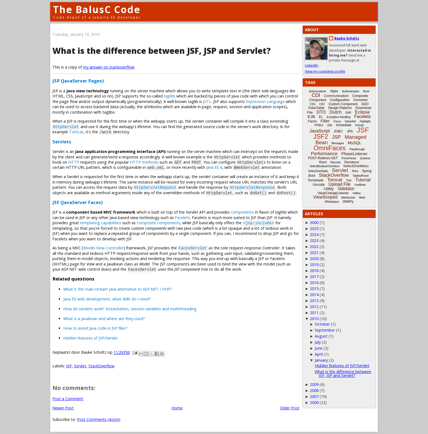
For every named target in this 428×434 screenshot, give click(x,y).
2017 (314, 276)
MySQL (354, 142)
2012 (314, 306)
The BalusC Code (97, 9)
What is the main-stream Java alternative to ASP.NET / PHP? (117, 289)
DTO (321, 112)
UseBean (359, 184)
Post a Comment (67, 398)
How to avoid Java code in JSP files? (95, 328)
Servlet (80, 365)
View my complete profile (325, 71)
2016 (314, 282)
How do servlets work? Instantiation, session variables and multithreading (130, 308)
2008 (314, 390)
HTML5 (318, 125)
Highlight (365, 121)
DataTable (316, 108)
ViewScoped (325, 197)
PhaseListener (354, 153)
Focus (337, 121)
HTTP (73, 162)
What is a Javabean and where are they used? (104, 318)
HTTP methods (144, 162)
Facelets (182, 217)
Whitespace (332, 201)
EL (321, 117)
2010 (314, 318)
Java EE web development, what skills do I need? (107, 299)
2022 (314, 246)
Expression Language (265, 101)
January (321, 360)
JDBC (338, 131)
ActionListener (317, 91)
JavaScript (320, 131)
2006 (314, 402)
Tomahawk (315, 180)
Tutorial (363, 179)
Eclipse (362, 112)
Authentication (350, 91)
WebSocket (348, 197)
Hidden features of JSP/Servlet (90, 338)
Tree (348, 180)
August (321, 336)
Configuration (339, 100)
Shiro (355, 171)
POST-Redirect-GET (323, 158)
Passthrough (357, 149)
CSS (313, 104)
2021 (314, 252)
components (242, 212)
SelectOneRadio (318, 171)
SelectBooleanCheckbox (324, 166)
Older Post (289, 408)
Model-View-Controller (103, 247)
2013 (314, 300)
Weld (362, 197)
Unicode (319, 185)
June (318, 348)
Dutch (335, 112)
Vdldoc (356, 193)
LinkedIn (311, 65)
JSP (69, 365)
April (319, 354)
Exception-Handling (338, 117)
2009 (314, 384)
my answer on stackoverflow (108, 67)
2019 (314, 264)
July (318, 342)
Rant (322, 162)
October (322, 324)
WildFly (348, 201)
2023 (314, 240)
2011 (314, 312)
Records (336, 162)
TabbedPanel (360, 175)
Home (177, 408)
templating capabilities (100, 222)
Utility (329, 188)
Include (359, 125)
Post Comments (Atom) (98, 419)
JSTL (207, 101)
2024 (314, 234)
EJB (311, 116)
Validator (346, 188)
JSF (363, 130)
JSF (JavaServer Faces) (77, 202)
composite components (158, 222)
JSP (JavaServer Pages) (78, 81)
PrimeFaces (349, 158)
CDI (316, 95)
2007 (314, 396)
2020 (314, 258)
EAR (348, 112)
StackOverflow (101, 365)
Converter (360, 100)
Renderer (351, 162)
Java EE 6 (214, 167)
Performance (324, 153)
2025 (314, 228)
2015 (314, 288)
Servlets (61, 141)
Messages (337, 143)
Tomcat (76, 131)
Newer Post (63, 408)
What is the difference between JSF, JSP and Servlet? (161, 50)
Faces (312, 121)
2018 (314, 270)
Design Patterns (340, 108)
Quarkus (365, 158)
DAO (364, 104)
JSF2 (320, 136)
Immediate (343, 125)
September (325, 330)
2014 (314, 294)
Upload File (339, 184)
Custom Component (343, 104)
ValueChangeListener (333, 193)
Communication (336, 96)
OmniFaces (330, 148)
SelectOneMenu (355, 166)
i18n (329, 125)
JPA (350, 131)
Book (366, 91)
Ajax (334, 90)
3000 (314, 222)
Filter (325, 121)
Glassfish (350, 121)
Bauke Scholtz (346, 38)
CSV (322, 104)
